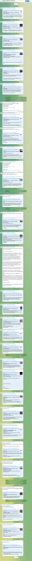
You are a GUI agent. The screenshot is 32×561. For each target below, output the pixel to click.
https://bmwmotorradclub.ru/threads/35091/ (9, 9)
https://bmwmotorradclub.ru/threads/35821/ (9, 508)
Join (27, 1)
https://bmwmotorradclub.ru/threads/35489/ (9, 132)
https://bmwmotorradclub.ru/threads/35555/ (9, 233)
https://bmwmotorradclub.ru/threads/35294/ (9, 68)
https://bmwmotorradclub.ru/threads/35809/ (9, 465)
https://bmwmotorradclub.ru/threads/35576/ (9, 305)
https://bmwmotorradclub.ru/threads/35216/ (9, 36)
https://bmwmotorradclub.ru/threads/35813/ (9, 491)
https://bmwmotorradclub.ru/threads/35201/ (9, 51)
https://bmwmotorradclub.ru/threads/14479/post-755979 (11, 198)
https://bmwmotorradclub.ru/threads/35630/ (9, 360)
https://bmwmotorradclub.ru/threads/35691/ (9, 410)
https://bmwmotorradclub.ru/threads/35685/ (9, 394)
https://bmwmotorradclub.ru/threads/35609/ (9, 344)
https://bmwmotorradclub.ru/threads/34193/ (15, 110)
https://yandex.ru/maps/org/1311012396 (9, 107)
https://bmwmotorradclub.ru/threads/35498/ (9, 148)
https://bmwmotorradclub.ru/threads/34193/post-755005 (11, 170)
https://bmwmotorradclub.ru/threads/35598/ (9, 318)
